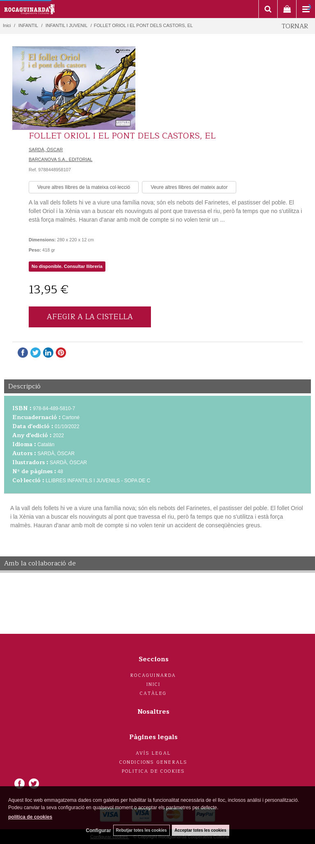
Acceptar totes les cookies (200, 830)
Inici (153, 684)
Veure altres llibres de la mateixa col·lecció (83, 187)
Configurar (98, 830)
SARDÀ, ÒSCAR (46, 149)
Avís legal (153, 753)
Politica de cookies (153, 771)
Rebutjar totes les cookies (141, 830)
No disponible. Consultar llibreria (67, 266)
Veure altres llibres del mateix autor (189, 187)
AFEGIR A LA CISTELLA (90, 317)
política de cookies (30, 817)
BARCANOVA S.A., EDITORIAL (60, 159)
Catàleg (153, 693)
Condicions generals (153, 762)
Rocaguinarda (153, 675)
